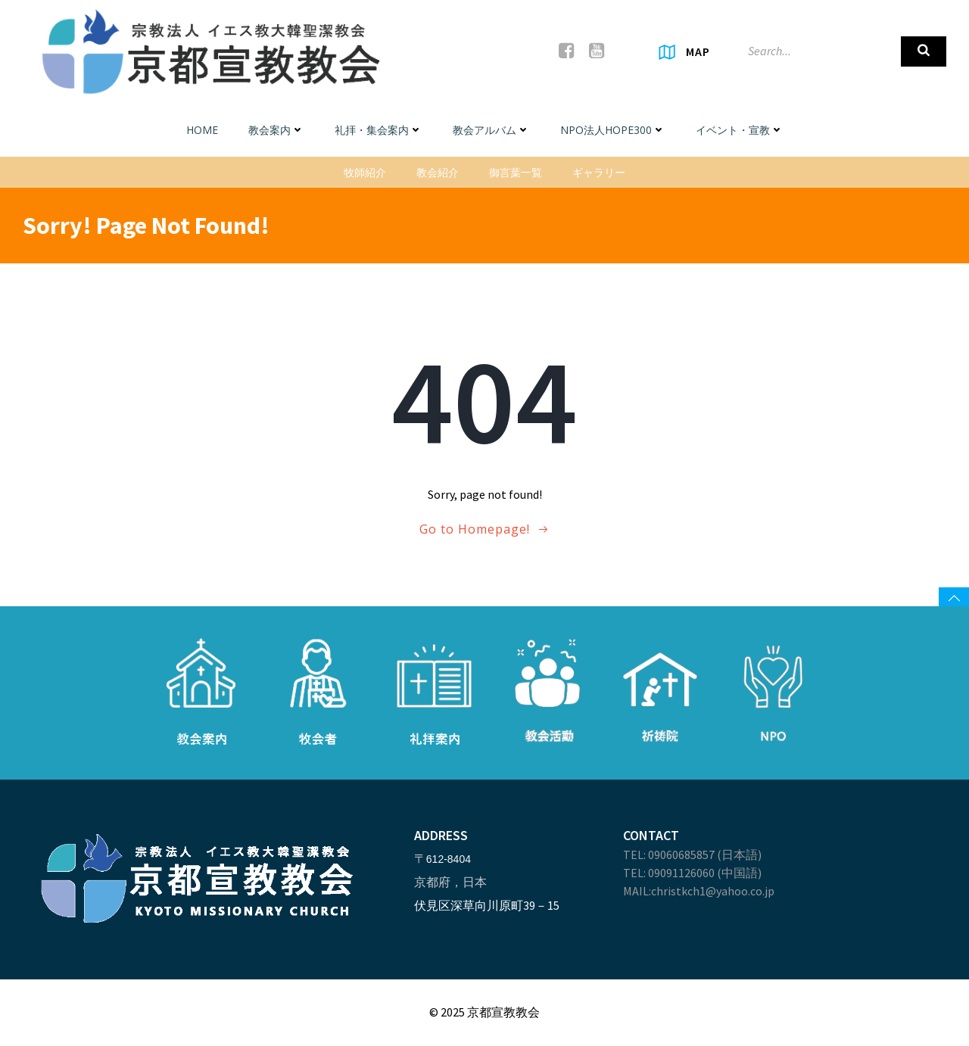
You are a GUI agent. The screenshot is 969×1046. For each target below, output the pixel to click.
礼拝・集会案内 (378, 130)
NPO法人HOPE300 (612, 130)
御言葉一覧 (515, 172)
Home (202, 130)
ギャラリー (598, 172)
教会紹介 (437, 172)
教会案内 (276, 130)
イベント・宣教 (740, 130)
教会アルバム (491, 130)
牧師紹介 (365, 172)
